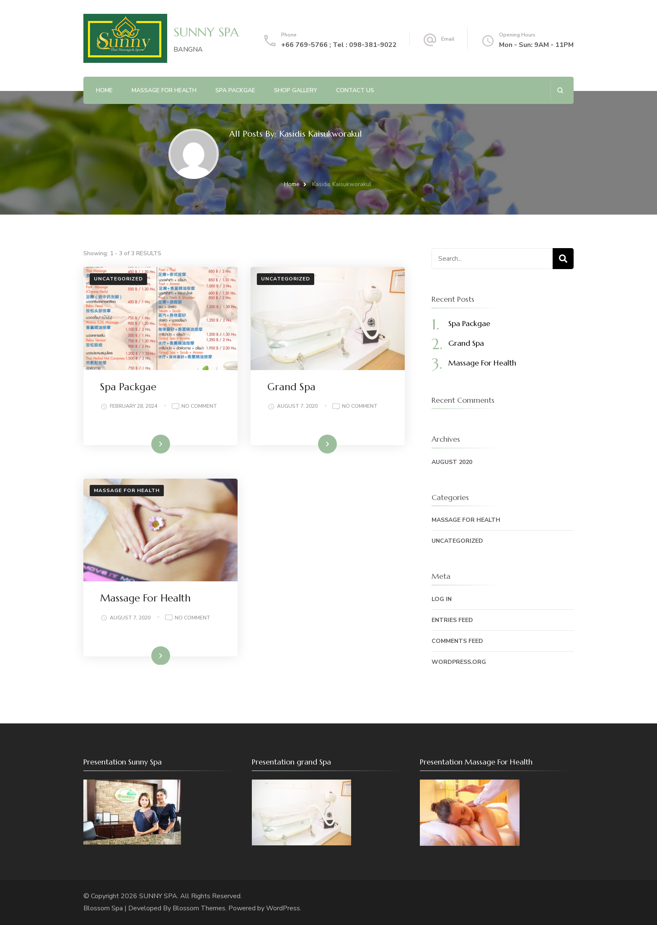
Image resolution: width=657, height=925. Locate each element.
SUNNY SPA (206, 32)
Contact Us (355, 90)
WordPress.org (459, 662)
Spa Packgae (235, 90)
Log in (442, 599)
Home (104, 90)
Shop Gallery (295, 90)
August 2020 (452, 462)
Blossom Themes (199, 908)
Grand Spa (291, 387)
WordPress (283, 908)
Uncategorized (118, 278)
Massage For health (164, 90)
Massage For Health (145, 598)
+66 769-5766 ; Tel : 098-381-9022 (339, 44)
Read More (147, 443)
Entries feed (452, 620)
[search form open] (560, 90)
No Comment (199, 406)
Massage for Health (127, 490)
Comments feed (457, 641)
